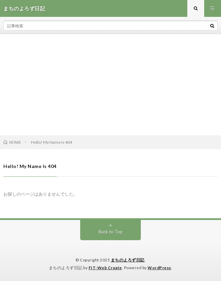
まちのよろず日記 (128, 259)
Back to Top (111, 231)
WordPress (159, 267)
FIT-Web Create (105, 267)
